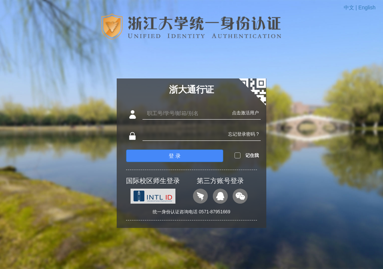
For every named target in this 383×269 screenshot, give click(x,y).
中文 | (351, 7)
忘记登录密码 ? (243, 134)
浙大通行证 (191, 89)
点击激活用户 (245, 112)
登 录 (175, 156)
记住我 (252, 155)
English (367, 7)
